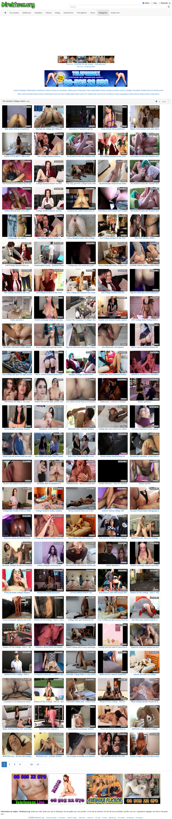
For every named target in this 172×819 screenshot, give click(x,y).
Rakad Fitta (92, 94)
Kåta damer (155, 94)
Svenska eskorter (118, 90)
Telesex (48, 90)
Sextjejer (129, 90)
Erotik (76, 94)
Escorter (61, 94)
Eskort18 (150, 90)
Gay (155, 3)
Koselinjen (63, 90)
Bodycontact (158, 90)
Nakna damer (134, 94)
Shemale (164, 3)
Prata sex (55, 90)
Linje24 (16, 90)
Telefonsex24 (73, 90)
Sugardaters (124, 94)
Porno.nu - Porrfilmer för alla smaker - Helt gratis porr (86, 64)
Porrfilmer (110, 94)
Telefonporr (82, 90)
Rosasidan (137, 90)
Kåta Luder (21, 94)
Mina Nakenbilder (93, 90)
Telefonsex (41, 90)
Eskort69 (29, 94)
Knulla (116, 94)
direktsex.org (39, 818)
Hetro (147, 3)
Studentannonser (51, 94)
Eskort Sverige (106, 90)
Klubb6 (144, 90)
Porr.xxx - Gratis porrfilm (86, 67)
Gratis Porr (83, 94)
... (25, 764)
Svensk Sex (101, 94)
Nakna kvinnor (38, 94)
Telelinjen (22, 90)
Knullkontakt (69, 94)
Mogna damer (145, 94)
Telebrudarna (32, 90)
